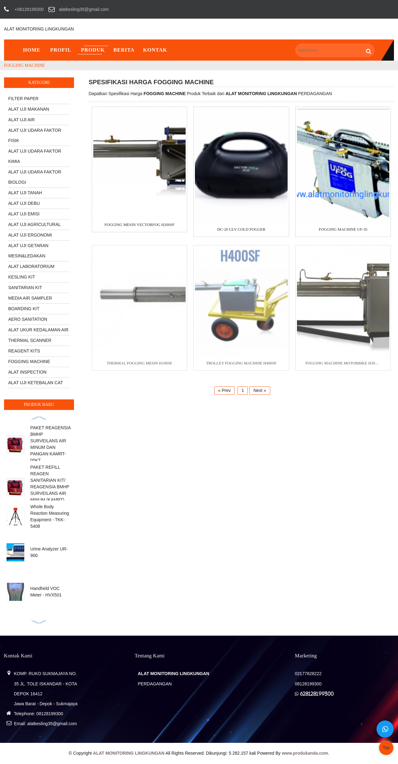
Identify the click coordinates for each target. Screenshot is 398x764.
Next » (259, 390)
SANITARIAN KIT (25, 287)
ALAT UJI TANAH (25, 192)
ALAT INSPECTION (27, 372)
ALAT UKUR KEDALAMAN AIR (38, 329)
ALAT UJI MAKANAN (28, 109)
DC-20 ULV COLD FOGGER (241, 230)
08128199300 (49, 713)
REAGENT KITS (24, 350)
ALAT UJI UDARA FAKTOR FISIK (34, 135)
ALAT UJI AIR (21, 119)
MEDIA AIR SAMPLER (30, 298)
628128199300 (317, 694)
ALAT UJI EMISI (23, 213)
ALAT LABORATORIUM (31, 266)
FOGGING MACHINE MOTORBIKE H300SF (343, 366)
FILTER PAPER (23, 98)
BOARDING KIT (23, 308)
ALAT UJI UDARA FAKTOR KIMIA (34, 156)
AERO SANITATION (27, 319)
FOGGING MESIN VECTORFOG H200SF (139, 225)
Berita (124, 50)
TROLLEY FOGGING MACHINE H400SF (241, 366)
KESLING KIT (21, 276)
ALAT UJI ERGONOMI (30, 234)
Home (31, 50)
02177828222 (308, 673)
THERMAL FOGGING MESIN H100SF (139, 366)
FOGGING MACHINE (24, 65)
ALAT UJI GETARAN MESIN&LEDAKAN (28, 250)
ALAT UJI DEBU (23, 203)
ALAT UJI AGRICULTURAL (34, 224)
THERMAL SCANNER (29, 340)
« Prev (224, 390)
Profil (60, 50)
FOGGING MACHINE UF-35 (343, 230)
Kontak (155, 50)
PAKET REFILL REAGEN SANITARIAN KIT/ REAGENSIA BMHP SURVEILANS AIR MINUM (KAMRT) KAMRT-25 (49, 487)
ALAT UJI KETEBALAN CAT (35, 382)
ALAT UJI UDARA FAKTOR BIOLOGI (34, 177)
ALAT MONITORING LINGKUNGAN (39, 28)
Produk (93, 50)
